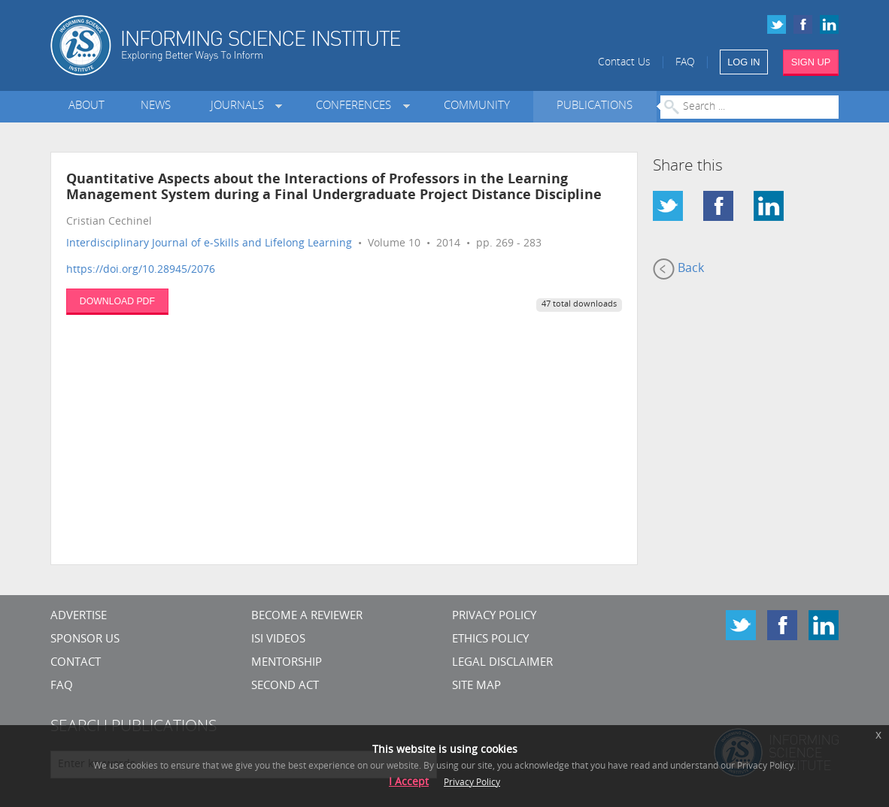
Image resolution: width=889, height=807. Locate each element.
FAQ (685, 62)
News (156, 106)
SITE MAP (476, 686)
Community (477, 106)
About (86, 106)
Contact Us (624, 62)
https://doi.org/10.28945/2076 (140, 270)
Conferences (356, 106)
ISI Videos (278, 639)
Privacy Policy (494, 616)
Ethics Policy (490, 639)
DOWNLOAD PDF (117, 301)
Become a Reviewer (307, 616)
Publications (595, 106)
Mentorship (286, 663)
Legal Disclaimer (502, 663)
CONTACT (75, 663)
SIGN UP (811, 62)
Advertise (78, 616)
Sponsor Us (85, 639)
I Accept (409, 782)
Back (678, 269)
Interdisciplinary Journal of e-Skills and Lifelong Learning (209, 243)
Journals (240, 106)
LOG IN (743, 62)
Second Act (285, 686)
